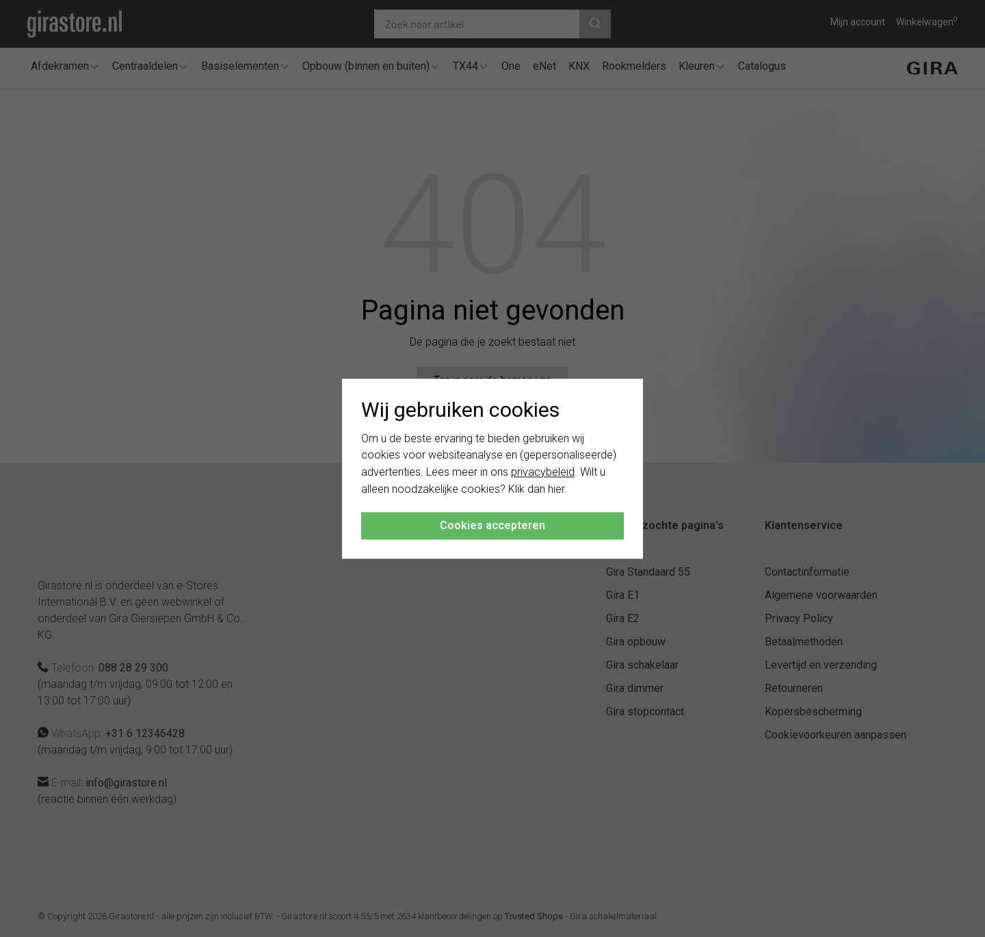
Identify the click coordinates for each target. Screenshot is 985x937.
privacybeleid (543, 472)
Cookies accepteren (492, 525)
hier (556, 489)
